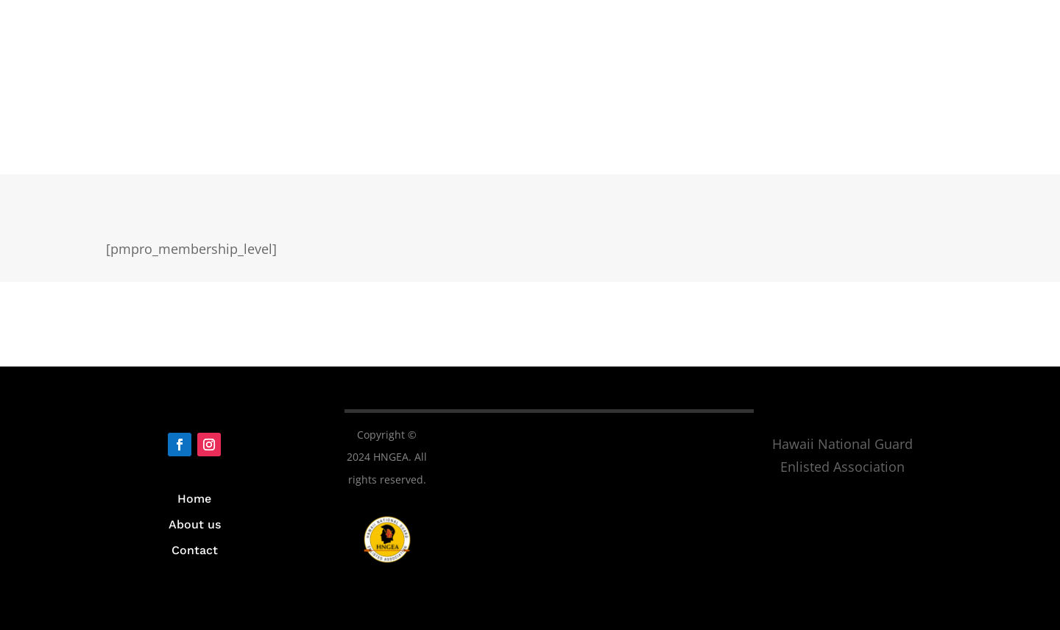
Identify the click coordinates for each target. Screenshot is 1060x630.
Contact (195, 550)
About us (195, 524)
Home (194, 499)
